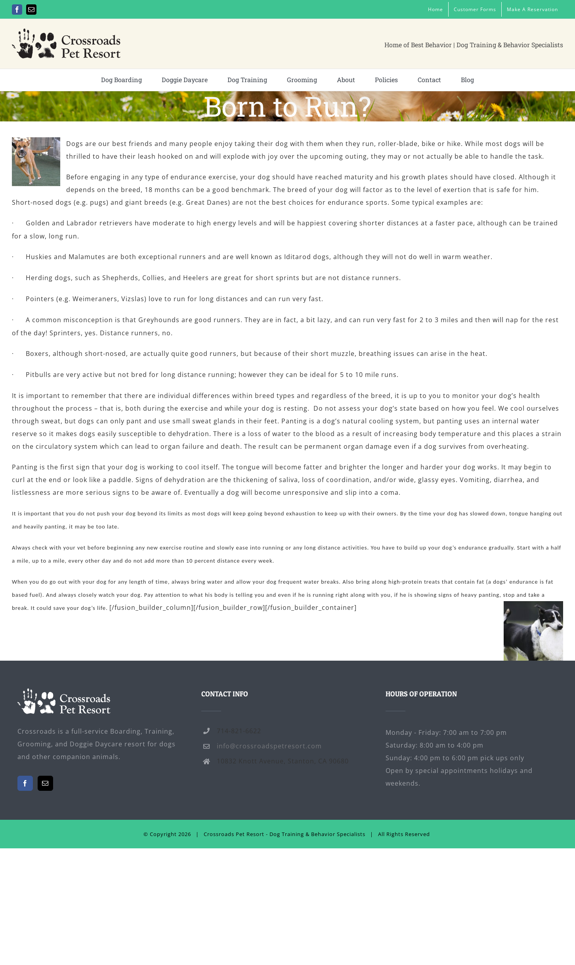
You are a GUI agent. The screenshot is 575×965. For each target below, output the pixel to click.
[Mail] (45, 783)
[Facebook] (25, 783)
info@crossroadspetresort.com (269, 746)
